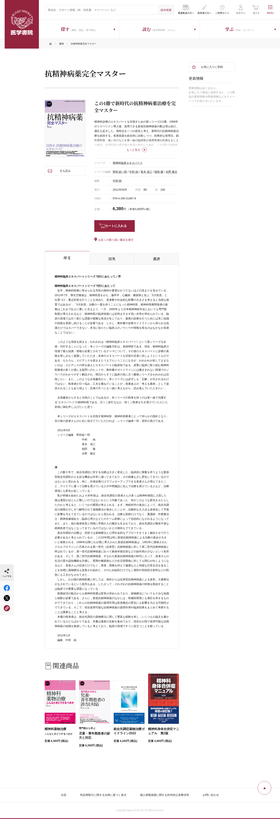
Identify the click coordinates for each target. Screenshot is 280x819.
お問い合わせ (211, 794)
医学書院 (22, 24)
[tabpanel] (65, 128)
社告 (63, 794)
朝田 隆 (158, 171)
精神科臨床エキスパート (128, 162)
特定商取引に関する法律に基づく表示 (103, 794)
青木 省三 (146, 171)
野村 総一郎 (120, 171)
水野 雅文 (171, 171)
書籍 (61, 43)
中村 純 (133, 171)
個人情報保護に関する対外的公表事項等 (164, 794)
